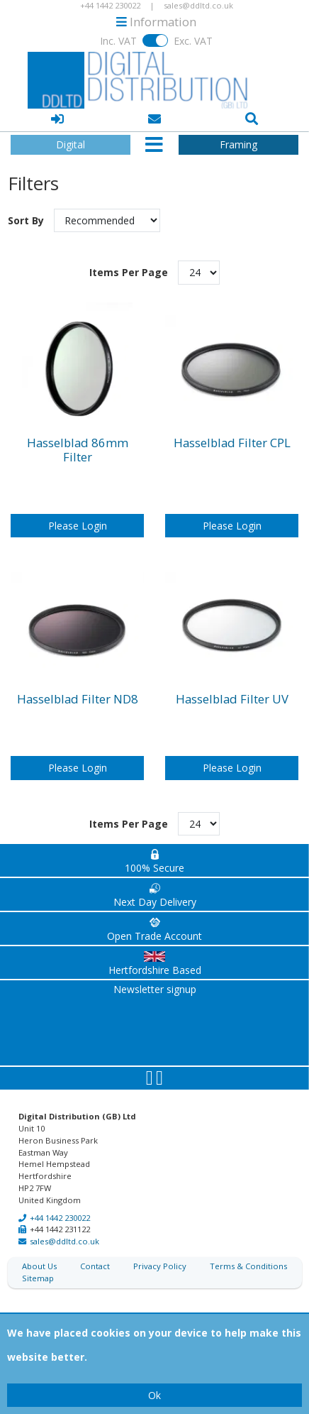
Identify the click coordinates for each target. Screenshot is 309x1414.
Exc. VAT (193, 41)
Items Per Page (128, 258)
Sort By (27, 206)
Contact (95, 1251)
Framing (238, 144)
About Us (39, 1251)
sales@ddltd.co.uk (64, 1227)
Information (156, 21)
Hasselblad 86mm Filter (77, 436)
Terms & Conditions (248, 1251)
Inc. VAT (118, 41)
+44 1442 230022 (60, 1203)
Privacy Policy (159, 1251)
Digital (70, 144)
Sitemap (38, 1264)
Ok (154, 1395)
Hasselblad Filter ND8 (77, 685)
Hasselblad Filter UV (232, 685)
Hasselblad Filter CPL (232, 429)
